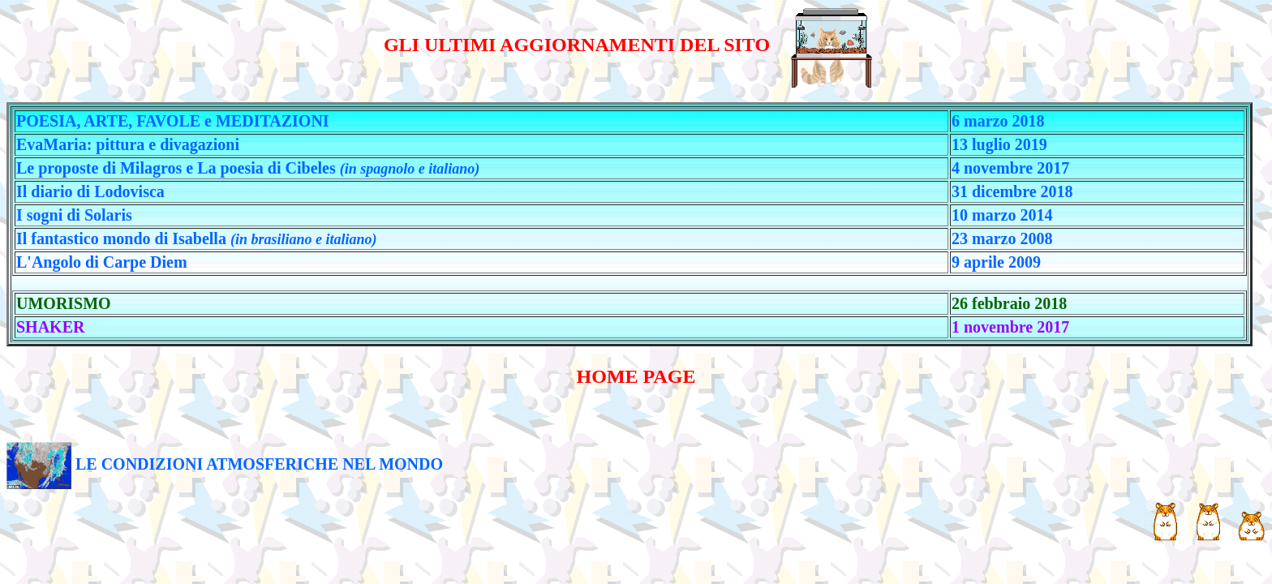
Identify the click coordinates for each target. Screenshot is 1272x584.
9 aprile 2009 (996, 262)
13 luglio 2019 (999, 144)
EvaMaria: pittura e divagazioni (127, 144)
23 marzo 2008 (1002, 238)
